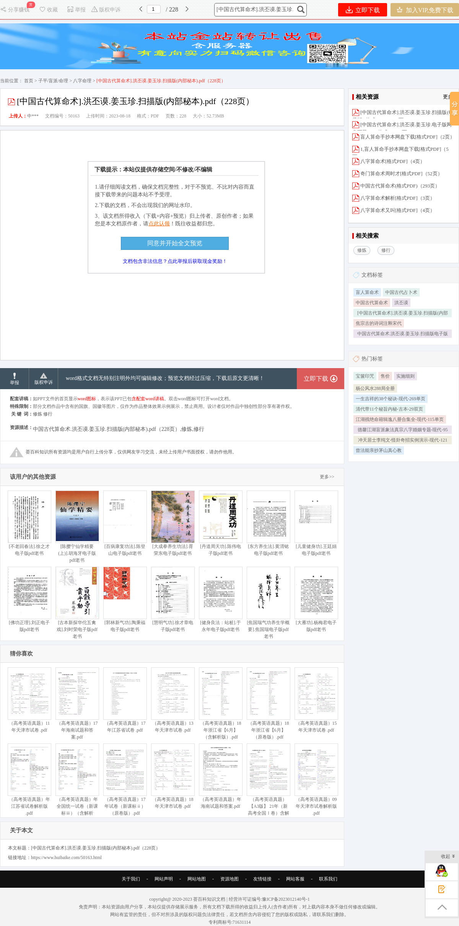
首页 (28, 80)
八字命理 (82, 80)
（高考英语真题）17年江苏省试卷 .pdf (124, 700)
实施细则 (405, 376)
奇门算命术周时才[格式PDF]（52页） (401, 173)
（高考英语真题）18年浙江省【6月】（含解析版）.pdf (220, 703)
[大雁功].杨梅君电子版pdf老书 (316, 599)
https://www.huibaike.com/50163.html (66, 857)
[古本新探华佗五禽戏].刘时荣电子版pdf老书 (77, 603)
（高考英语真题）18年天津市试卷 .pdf (172, 776)
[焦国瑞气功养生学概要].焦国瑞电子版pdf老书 (268, 603)
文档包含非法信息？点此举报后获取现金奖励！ (175, 261)
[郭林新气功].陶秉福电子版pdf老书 (124, 599)
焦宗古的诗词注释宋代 (379, 323)
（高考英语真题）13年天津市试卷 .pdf (172, 700)
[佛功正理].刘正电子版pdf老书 (29, 599)
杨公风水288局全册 (375, 388)
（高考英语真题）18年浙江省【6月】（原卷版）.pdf (268, 703)
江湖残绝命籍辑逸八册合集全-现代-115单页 (400, 419)
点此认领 (159, 224)
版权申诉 (105, 10)
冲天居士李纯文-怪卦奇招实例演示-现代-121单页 (403, 440)
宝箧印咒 (365, 376)
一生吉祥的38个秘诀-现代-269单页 (390, 398)
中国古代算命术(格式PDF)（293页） (400, 186)
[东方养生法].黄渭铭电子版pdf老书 (268, 523)
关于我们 (131, 879)
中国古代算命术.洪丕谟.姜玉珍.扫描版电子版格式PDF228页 (402, 334)
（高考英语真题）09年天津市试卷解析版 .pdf (316, 779)
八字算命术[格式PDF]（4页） (392, 161)
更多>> (327, 476)
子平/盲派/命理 (53, 80)
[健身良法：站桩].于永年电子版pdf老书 (220, 599)
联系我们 (328, 879)
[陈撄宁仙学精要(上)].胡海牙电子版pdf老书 (77, 527)
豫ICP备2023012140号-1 (286, 899)
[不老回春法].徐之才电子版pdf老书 (29, 523)
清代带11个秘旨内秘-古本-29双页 (389, 409)
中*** (33, 116)
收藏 (48, 10)
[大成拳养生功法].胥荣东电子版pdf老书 (172, 523)
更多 (448, 96)
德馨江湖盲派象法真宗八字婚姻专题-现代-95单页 (403, 430)
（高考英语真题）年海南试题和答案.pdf (220, 776)
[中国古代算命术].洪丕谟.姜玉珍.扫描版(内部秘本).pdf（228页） (402, 313)
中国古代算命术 (372, 302)
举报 (76, 10)
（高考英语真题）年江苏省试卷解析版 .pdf (29, 779)
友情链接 (262, 879)
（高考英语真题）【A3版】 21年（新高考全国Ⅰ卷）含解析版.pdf (268, 783)
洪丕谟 (401, 302)
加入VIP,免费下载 (424, 9)
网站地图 (196, 879)
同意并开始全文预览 (174, 243)
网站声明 (164, 879)
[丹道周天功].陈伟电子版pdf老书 (220, 523)
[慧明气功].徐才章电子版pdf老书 (172, 599)
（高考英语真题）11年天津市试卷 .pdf (29, 700)
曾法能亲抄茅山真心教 (379, 450)
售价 (385, 376)
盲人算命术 (367, 292)
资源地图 (229, 879)
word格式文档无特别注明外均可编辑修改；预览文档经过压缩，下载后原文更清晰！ (165, 378)
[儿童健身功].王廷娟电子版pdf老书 (316, 523)
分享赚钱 (15, 10)
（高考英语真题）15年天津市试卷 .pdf (316, 700)
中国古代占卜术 (401, 292)
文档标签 (372, 275)
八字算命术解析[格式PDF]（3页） (397, 198)
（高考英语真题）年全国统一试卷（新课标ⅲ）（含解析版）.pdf (77, 783)
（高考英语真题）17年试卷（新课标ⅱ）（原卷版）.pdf (124, 779)
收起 (448, 857)
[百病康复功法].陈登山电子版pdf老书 (124, 523)
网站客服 (295, 879)
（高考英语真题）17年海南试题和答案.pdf (77, 703)
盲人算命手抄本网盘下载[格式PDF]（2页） (407, 137)
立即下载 (363, 9)
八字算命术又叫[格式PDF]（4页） (397, 210)
